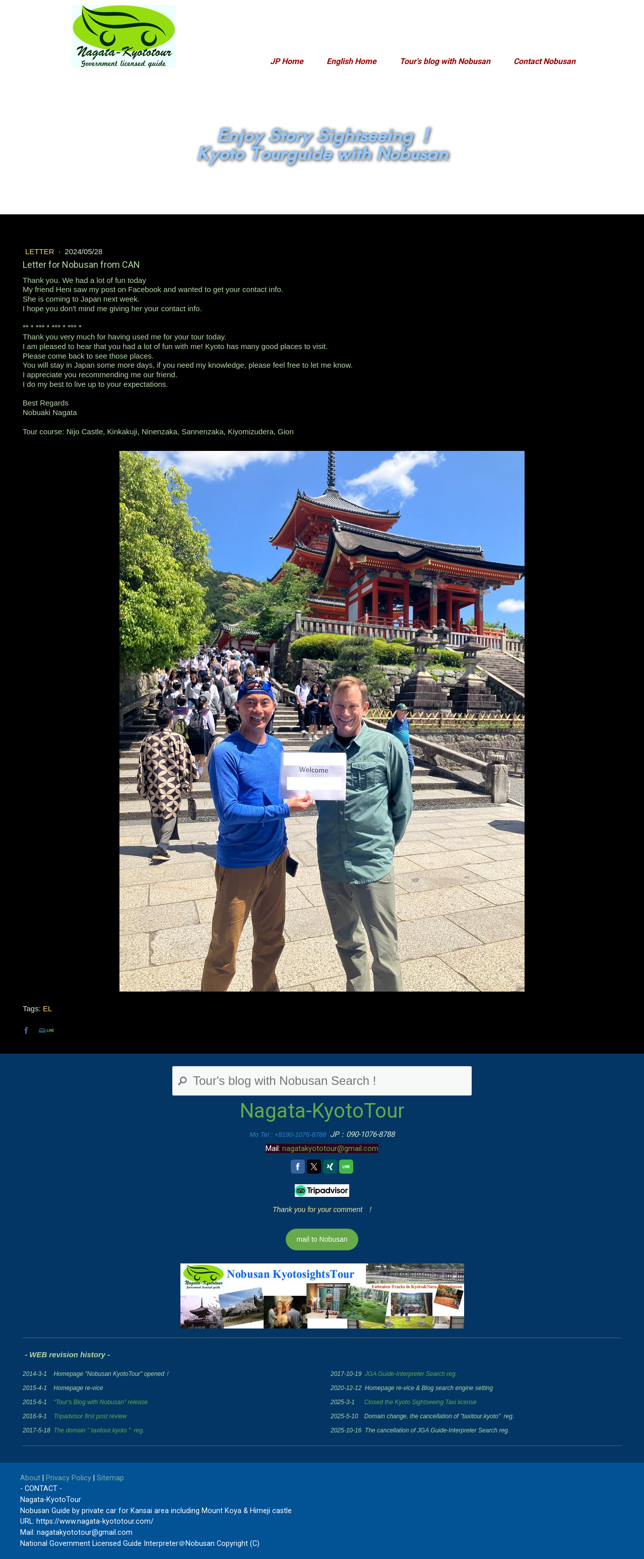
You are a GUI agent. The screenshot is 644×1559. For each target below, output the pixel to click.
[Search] (322, 1080)
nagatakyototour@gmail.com (330, 1148)
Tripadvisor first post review (89, 1416)
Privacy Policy (68, 1478)
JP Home (286, 61)
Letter (40, 251)
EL (47, 1008)
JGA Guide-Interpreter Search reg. (411, 1373)
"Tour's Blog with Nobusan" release (100, 1402)
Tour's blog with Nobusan (445, 61)
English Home (351, 61)
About (30, 1478)
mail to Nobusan (321, 1239)
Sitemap (110, 1478)
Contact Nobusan (544, 61)
